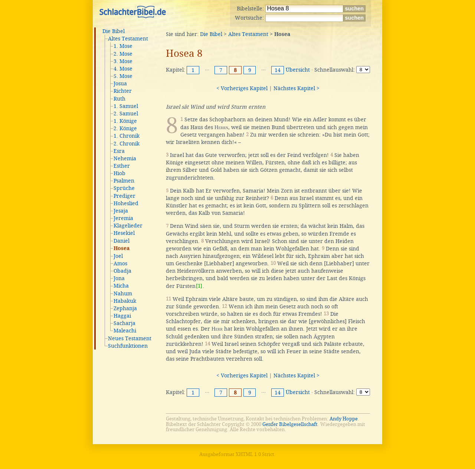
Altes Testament (128, 39)
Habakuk (125, 301)
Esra (119, 151)
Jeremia (123, 218)
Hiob (119, 173)
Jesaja (121, 211)
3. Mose (123, 61)
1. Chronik (127, 136)
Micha (121, 286)
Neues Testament (129, 338)
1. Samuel (126, 106)
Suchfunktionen (128, 346)
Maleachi (125, 331)
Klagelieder (128, 226)
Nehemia (125, 158)
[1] (199, 286)
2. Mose (123, 54)
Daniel (122, 241)
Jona (119, 278)
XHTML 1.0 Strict (255, 454)
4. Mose (123, 69)
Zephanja (125, 308)
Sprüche (124, 188)
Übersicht (298, 70)
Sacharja (124, 323)
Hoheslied (126, 203)
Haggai (122, 316)
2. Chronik (127, 144)
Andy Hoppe (344, 419)
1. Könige (125, 121)
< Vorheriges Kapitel (242, 88)
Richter (123, 91)
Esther (122, 166)
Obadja (122, 271)
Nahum (123, 293)
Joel (118, 256)
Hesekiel (124, 233)
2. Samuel (126, 114)
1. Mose (123, 46)
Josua (120, 83)
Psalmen (124, 181)
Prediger (124, 196)
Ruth (119, 99)
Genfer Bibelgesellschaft (290, 424)
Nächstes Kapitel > (296, 88)
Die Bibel (113, 31)
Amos (120, 263)
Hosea (122, 249)
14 (278, 70)
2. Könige (125, 128)
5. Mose (123, 76)
